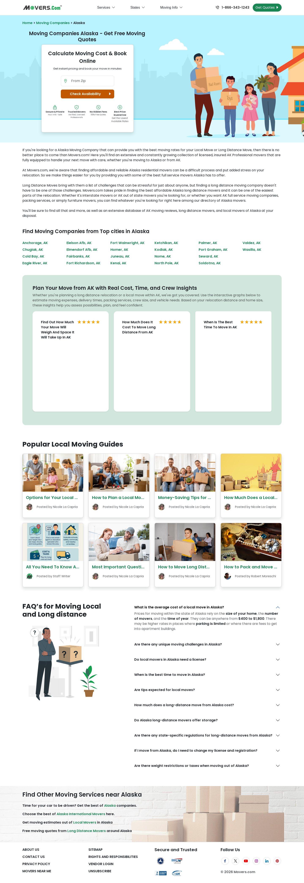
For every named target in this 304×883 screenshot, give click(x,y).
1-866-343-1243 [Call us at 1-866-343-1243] (232, 7)
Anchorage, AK (35, 242)
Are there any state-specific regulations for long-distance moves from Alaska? (203, 735)
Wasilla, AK (252, 249)
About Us (30, 849)
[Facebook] (225, 861)
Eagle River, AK (35, 263)
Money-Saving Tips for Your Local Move (200, 498)
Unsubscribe (99, 871)
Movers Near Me (36, 871)
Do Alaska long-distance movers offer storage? (176, 720)
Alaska (110, 805)
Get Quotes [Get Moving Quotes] (267, 7)
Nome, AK (163, 256)
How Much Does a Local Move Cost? (262, 498)
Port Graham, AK (213, 249)
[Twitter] (235, 861)
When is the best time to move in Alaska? (169, 674)
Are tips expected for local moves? (164, 689)
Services (106, 7)
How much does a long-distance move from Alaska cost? (184, 705)
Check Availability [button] (91, 94)
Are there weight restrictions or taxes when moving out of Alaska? (191, 765)
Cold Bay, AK (33, 256)
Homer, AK (119, 249)
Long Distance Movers (86, 830)
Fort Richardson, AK (83, 263)
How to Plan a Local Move (119, 498)
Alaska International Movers (81, 814)
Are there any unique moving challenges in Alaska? (178, 644)
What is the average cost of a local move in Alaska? (179, 607)
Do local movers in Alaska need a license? (170, 659)
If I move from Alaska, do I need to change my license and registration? (195, 750)
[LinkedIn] (266, 861)
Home (27, 22)
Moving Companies (53, 22)
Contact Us (33, 856)
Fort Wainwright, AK (127, 242)
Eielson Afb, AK (79, 242)
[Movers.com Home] (42, 8)
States (137, 7)
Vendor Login (100, 864)
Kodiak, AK (164, 249)
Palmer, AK (208, 242)
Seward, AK (208, 256)
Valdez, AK (252, 242)
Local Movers (84, 822)
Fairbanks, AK (78, 256)
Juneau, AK (120, 256)
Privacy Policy (36, 864)
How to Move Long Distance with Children (202, 567)
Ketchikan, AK (166, 242)
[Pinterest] (277, 861)
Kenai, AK (118, 263)
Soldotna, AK (210, 263)
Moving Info (171, 7)
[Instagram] (256, 861)
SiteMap (95, 849)
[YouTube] (246, 861)
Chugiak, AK (32, 249)
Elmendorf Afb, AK (82, 249)
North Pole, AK (167, 263)
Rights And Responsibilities (113, 856)
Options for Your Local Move (56, 498)
